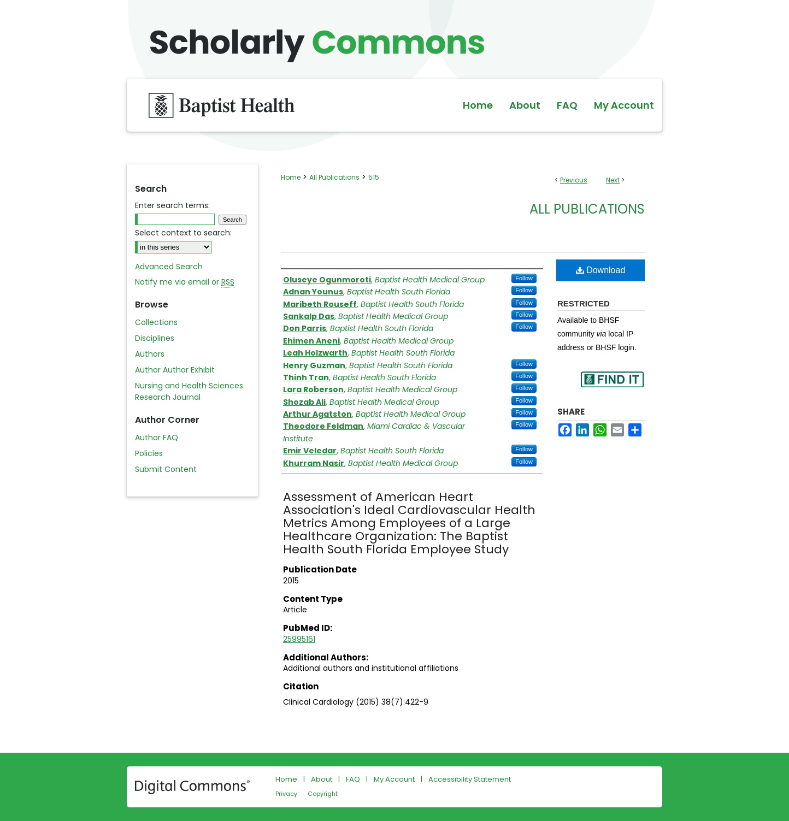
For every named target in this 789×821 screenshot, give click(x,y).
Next (613, 180)
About (321, 779)
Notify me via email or (184, 282)
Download (601, 270)
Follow (524, 278)
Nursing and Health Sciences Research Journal (189, 391)
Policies (149, 453)
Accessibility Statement (469, 779)
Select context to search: (183, 232)
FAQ (353, 779)
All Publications (334, 177)
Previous (573, 180)
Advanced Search (169, 266)
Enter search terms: (172, 205)
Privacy (286, 793)
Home (291, 177)
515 (373, 177)
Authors (149, 354)
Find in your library (612, 386)
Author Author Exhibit (175, 369)
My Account (394, 779)
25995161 (299, 639)
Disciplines (154, 338)
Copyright (323, 793)
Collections (156, 322)
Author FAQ (156, 437)
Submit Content (166, 469)
